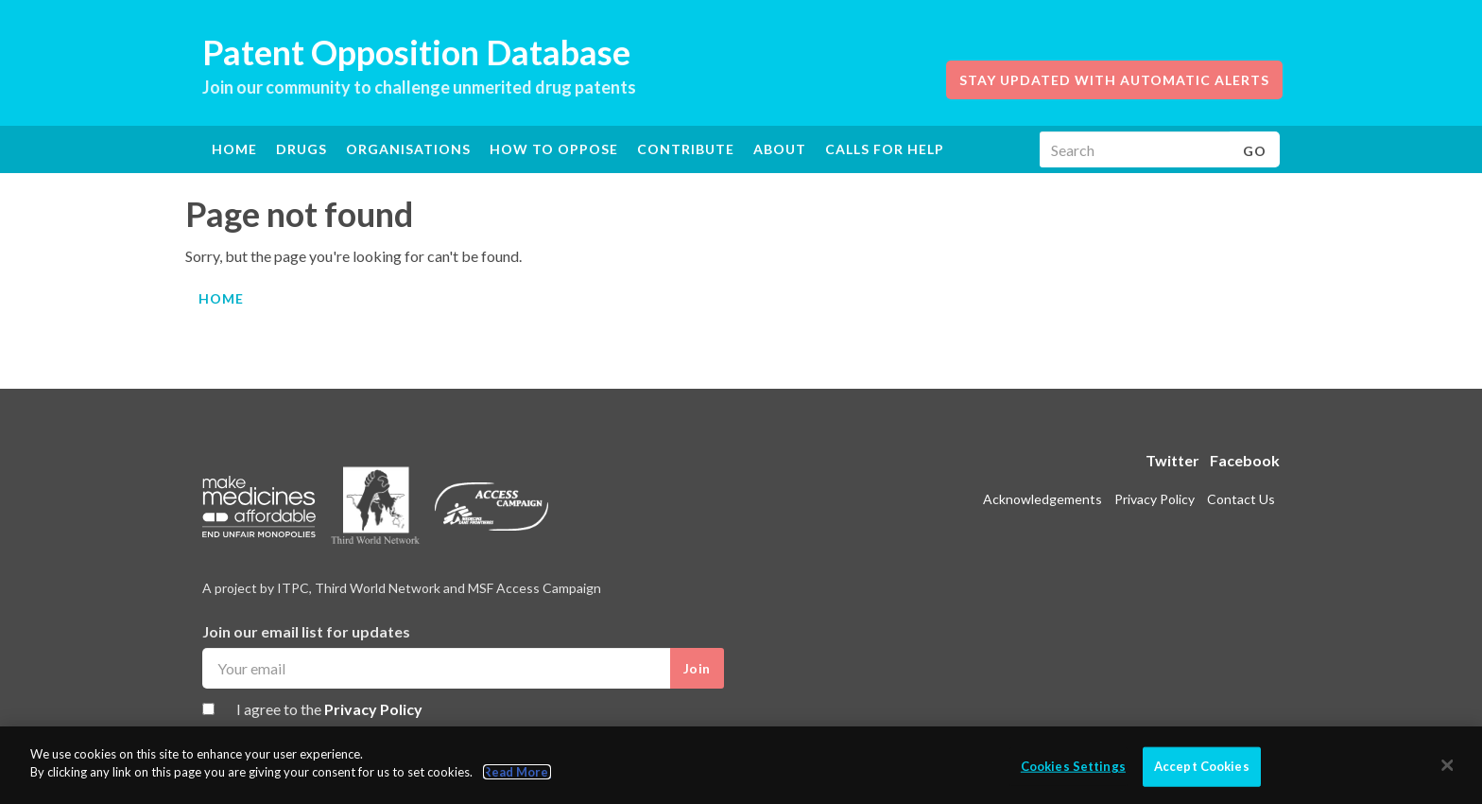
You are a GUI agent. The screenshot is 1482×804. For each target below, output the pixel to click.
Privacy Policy (373, 709)
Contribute (685, 149)
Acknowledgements (1042, 499)
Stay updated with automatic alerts (1114, 80)
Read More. (517, 772)
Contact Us (1241, 499)
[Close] (1448, 765)
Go (1255, 151)
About (779, 149)
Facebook (1245, 460)
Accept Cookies (1201, 766)
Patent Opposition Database (416, 52)
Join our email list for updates (306, 631)
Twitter (1172, 460)
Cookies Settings (1073, 766)
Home (234, 149)
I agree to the (329, 709)
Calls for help (884, 149)
